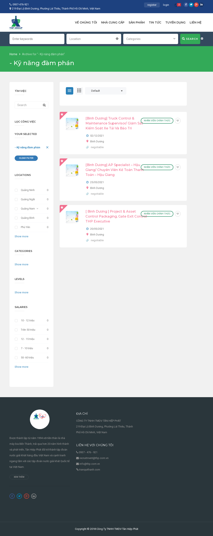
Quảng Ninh (28, 190)
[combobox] (93, 38)
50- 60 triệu (27, 357)
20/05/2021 (97, 228)
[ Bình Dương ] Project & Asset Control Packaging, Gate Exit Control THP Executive (116, 216)
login (166, 4)
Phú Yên (25, 227)
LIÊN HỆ (195, 22)
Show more (21, 236)
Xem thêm (19, 477)
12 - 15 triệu (27, 339)
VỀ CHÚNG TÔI (86, 22)
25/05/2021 (97, 182)
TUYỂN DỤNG (175, 22)
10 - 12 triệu (27, 320)
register (151, 4)
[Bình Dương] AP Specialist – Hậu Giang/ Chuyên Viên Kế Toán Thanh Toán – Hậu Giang (114, 170)
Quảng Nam (28, 208)
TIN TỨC (155, 22)
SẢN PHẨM (137, 22)
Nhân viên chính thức (157, 120)
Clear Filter (26, 158)
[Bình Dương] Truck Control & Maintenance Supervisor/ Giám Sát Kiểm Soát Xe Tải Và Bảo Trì (114, 123)
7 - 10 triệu (27, 348)
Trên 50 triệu (28, 329)
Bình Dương (97, 141)
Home (13, 54)
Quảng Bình (27, 217)
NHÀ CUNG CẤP (112, 22)
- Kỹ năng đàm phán (27, 147)
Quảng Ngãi (28, 199)
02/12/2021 (97, 135)
